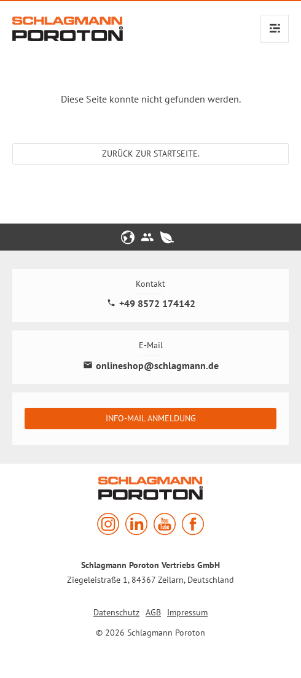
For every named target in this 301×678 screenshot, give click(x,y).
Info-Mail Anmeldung (151, 418)
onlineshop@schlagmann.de (151, 366)
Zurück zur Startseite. (151, 153)
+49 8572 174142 (150, 304)
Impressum (187, 612)
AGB (153, 612)
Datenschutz (116, 612)
